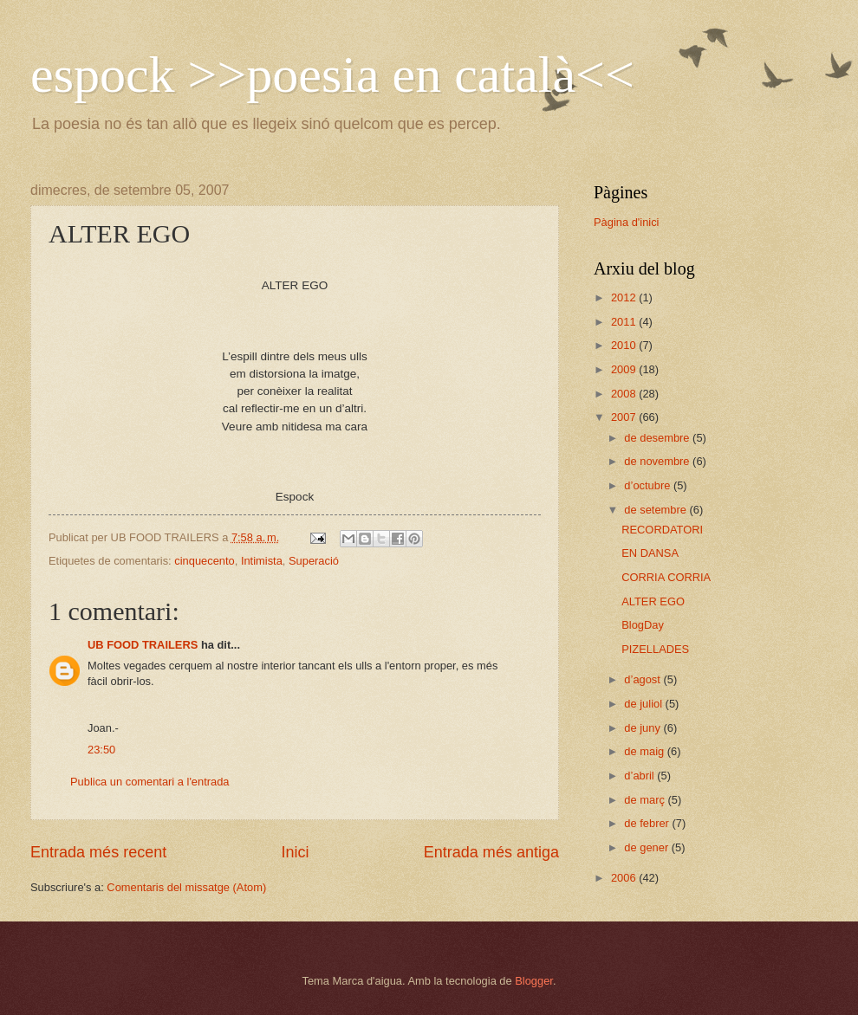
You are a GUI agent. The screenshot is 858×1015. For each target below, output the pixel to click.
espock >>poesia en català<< (332, 74)
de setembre (656, 509)
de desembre (658, 437)
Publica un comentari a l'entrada (150, 781)
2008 (625, 393)
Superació (314, 560)
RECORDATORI (662, 529)
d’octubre (648, 485)
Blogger (534, 980)
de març (645, 799)
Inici (295, 852)
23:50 (101, 749)
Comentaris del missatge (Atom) (186, 887)
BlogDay (642, 624)
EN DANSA (650, 552)
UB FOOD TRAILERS (143, 644)
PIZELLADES (655, 649)
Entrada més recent (98, 852)
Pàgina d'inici (626, 222)
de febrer (648, 823)
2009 (625, 369)
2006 (625, 877)
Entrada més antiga (491, 852)
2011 (625, 321)
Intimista (262, 560)
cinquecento (204, 560)
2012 (625, 297)
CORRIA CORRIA (666, 577)
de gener (647, 847)
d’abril (640, 775)
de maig (645, 751)
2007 (625, 417)
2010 (625, 345)
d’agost (643, 679)
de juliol (644, 703)
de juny (643, 727)
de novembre (658, 461)
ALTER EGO (653, 601)
